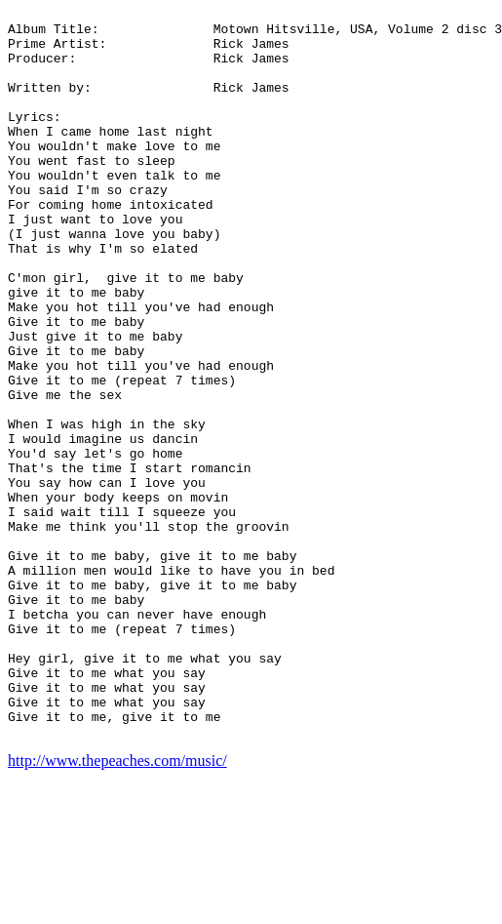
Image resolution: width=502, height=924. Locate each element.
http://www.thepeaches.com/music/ (117, 907)
